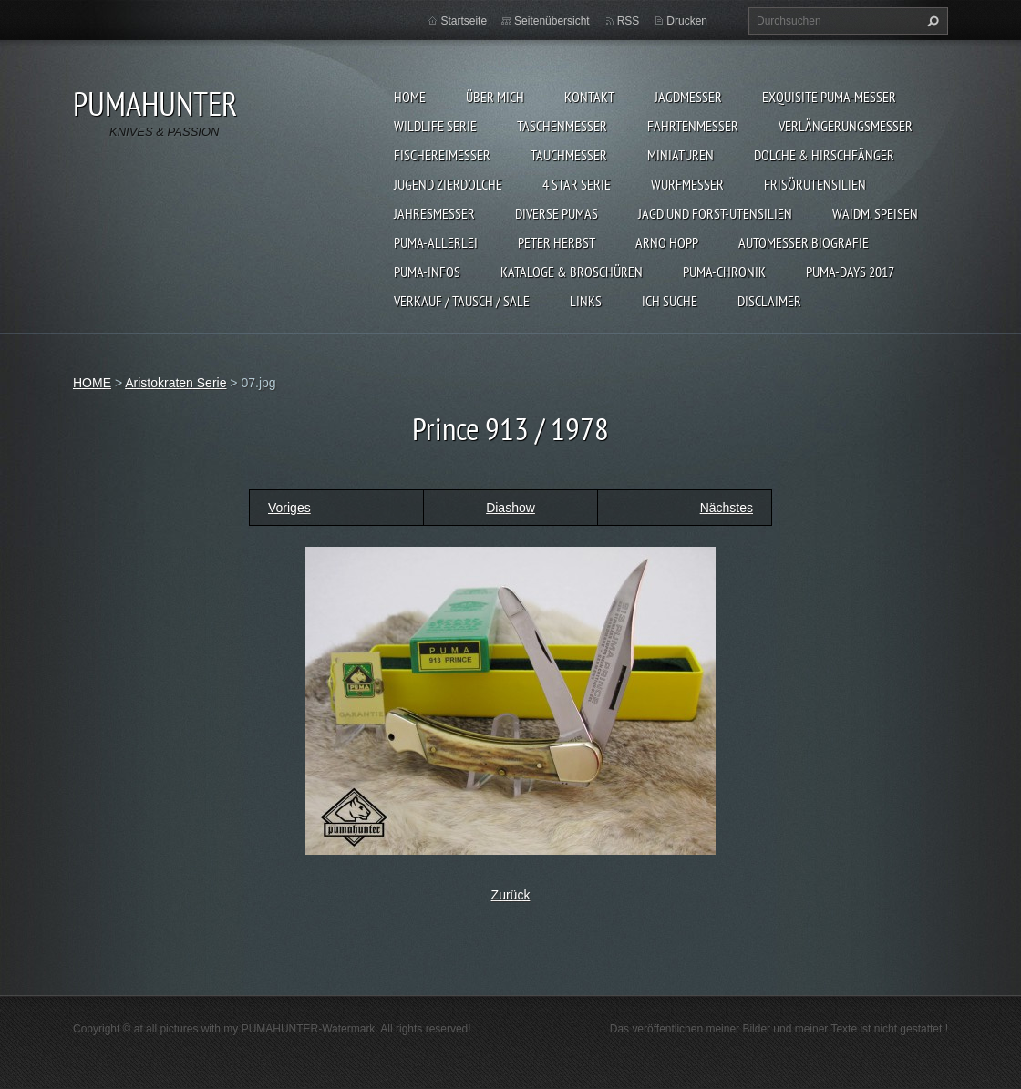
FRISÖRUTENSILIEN (815, 184)
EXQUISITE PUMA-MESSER (829, 96)
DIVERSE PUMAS (556, 213)
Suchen (930, 21)
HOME (410, 96)
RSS (628, 21)
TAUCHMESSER (569, 155)
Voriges (289, 507)
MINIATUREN (680, 155)
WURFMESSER (687, 184)
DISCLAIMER (769, 301)
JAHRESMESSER (434, 213)
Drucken (686, 21)
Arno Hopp (666, 242)
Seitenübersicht (552, 21)
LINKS (586, 301)
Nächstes (726, 507)
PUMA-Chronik (724, 271)
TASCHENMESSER (562, 126)
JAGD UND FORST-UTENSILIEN (715, 213)
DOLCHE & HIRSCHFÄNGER (824, 155)
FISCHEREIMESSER (442, 155)
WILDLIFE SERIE (435, 126)
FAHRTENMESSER (692, 126)
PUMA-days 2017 (850, 271)
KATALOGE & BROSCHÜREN (571, 271)
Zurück (511, 895)
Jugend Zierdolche (448, 184)
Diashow (510, 507)
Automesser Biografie (803, 242)
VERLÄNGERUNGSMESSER (846, 126)
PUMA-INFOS (427, 271)
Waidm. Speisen (875, 213)
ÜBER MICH (495, 96)
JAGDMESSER (688, 96)
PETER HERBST (556, 242)
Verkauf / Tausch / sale (462, 301)
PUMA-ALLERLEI (436, 242)
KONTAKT (589, 96)
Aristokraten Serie (175, 382)
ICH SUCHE (669, 301)
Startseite (463, 21)
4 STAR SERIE (576, 184)
